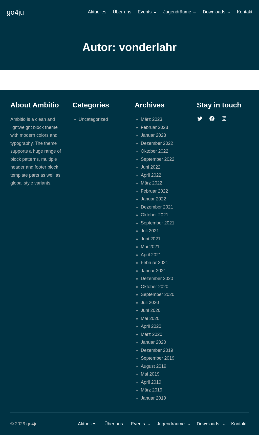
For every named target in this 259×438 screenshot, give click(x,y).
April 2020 (151, 326)
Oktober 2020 (154, 286)
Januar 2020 (153, 342)
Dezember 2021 (157, 207)
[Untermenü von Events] (155, 12)
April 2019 (151, 382)
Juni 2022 (150, 167)
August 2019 (153, 366)
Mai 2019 (150, 374)
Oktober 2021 (154, 214)
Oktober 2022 (154, 151)
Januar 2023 (153, 135)
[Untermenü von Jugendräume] (194, 12)
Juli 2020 (150, 302)
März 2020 (151, 334)
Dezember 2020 (157, 278)
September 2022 (157, 159)
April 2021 (151, 254)
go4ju (15, 12)
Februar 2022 (154, 191)
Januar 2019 (153, 398)
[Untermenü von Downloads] (228, 12)
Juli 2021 (150, 230)
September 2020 (157, 294)
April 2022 (151, 175)
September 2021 (157, 222)
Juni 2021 (150, 238)
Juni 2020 (150, 310)
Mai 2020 (150, 318)
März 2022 (151, 183)
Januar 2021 (153, 270)
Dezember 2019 (157, 350)
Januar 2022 (153, 198)
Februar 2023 (154, 127)
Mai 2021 (150, 246)
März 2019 (151, 390)
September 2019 (157, 358)
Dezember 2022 (157, 143)
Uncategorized (93, 119)
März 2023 (151, 119)
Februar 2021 (154, 262)
